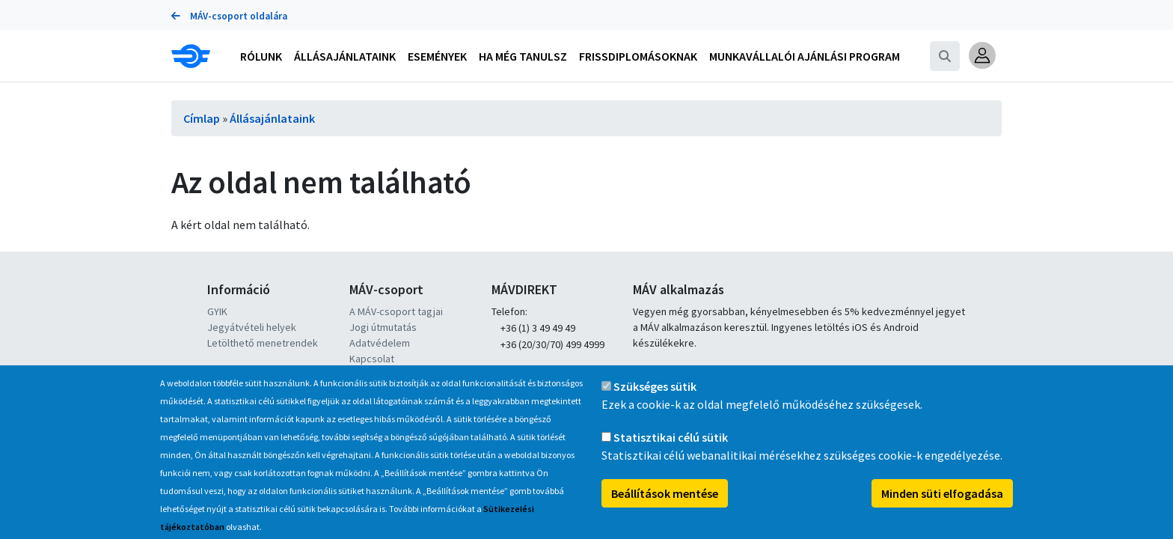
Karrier (364, 374)
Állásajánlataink (272, 118)
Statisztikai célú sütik (670, 453)
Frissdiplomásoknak (638, 56)
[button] (982, 55)
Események (437, 56)
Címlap (201, 118)
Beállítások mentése (664, 509)
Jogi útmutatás (383, 327)
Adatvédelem (379, 343)
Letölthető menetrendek (262, 343)
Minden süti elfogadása (942, 509)
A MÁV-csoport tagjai (396, 311)
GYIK (217, 311)
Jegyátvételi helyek (251, 327)
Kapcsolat (371, 358)
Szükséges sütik (654, 402)
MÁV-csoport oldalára (229, 16)
